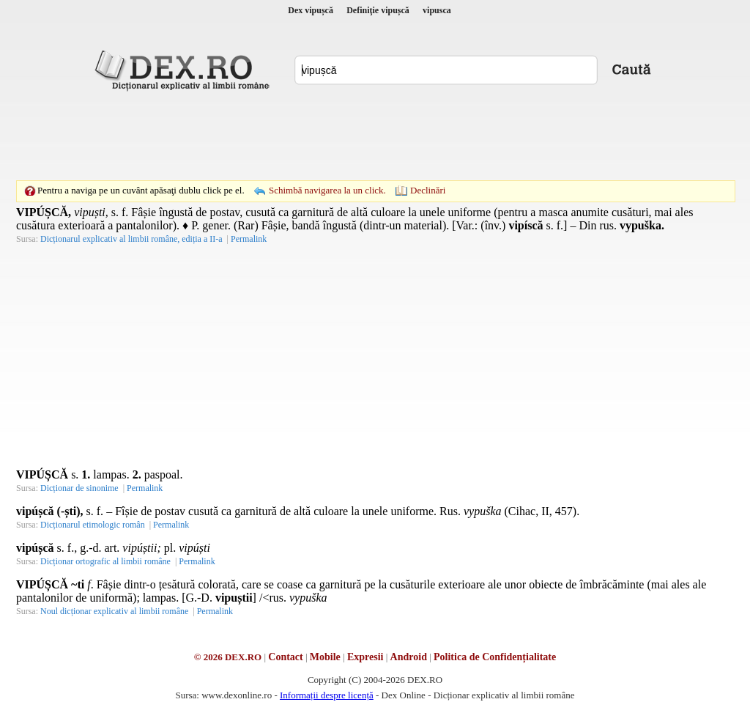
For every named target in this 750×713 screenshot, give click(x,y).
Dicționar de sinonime (79, 488)
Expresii (365, 656)
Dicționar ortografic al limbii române (105, 561)
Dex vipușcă (310, 10)
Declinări (427, 190)
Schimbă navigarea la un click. (327, 190)
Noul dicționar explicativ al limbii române (114, 611)
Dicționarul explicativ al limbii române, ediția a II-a (131, 239)
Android (408, 656)
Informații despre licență (327, 695)
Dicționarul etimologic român (92, 525)
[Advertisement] (375, 136)
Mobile (325, 656)
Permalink (249, 239)
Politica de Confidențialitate (495, 656)
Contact (285, 656)
